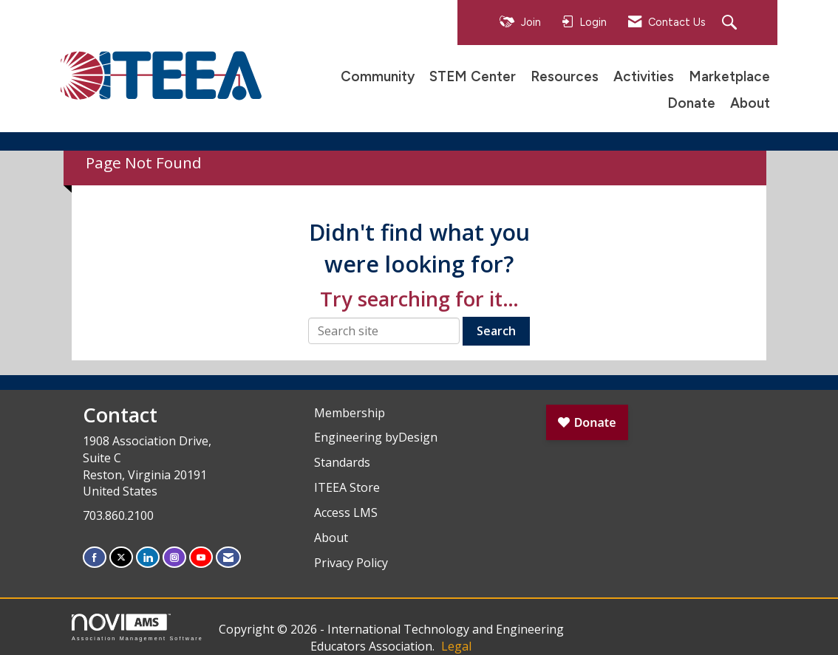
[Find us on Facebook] (94, 557)
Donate (691, 103)
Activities (643, 76)
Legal (456, 646)
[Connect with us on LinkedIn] (148, 557)
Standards (342, 462)
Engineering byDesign (375, 437)
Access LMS (346, 512)
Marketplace (729, 76)
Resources (565, 76)
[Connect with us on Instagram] (174, 557)
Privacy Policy (351, 563)
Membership (349, 413)
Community (378, 76)
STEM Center (472, 76)
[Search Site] (731, 23)
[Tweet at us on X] (121, 557)
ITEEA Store (347, 487)
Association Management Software (137, 627)
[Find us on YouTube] (201, 557)
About (750, 103)
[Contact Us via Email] (228, 557)
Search (496, 331)
